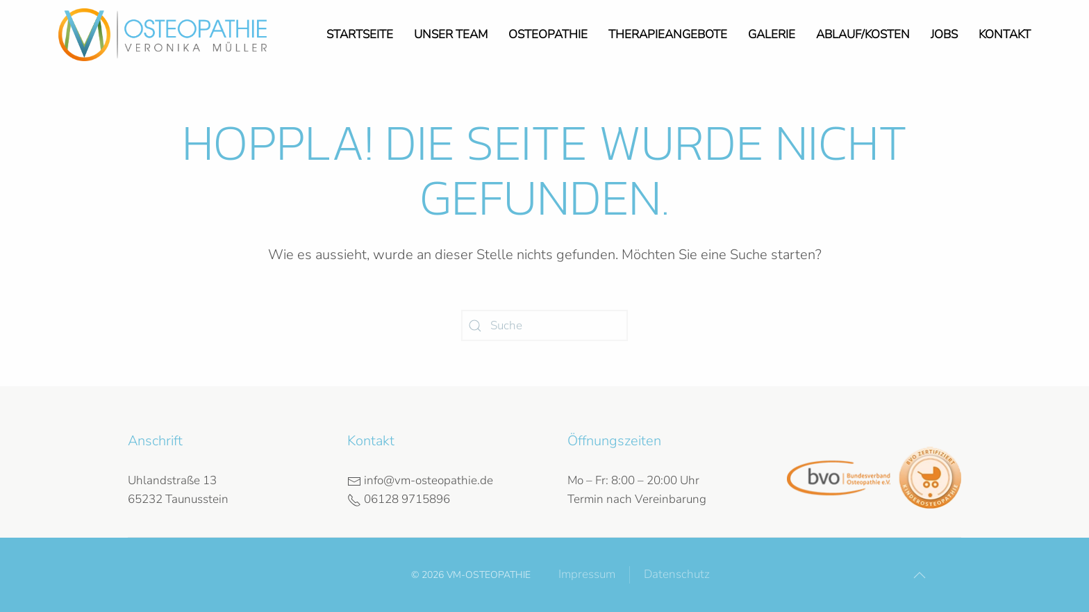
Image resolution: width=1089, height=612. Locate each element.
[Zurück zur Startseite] (162, 34)
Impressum (586, 574)
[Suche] (544, 325)
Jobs (944, 34)
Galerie (771, 34)
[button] (919, 575)
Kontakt (1005, 34)
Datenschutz (677, 574)
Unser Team (451, 34)
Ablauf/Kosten (863, 34)
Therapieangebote (667, 34)
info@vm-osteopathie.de (420, 480)
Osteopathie (548, 34)
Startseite (359, 34)
